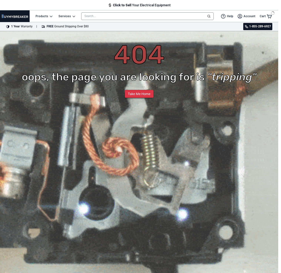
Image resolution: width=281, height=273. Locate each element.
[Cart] (266, 16)
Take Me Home (139, 94)
